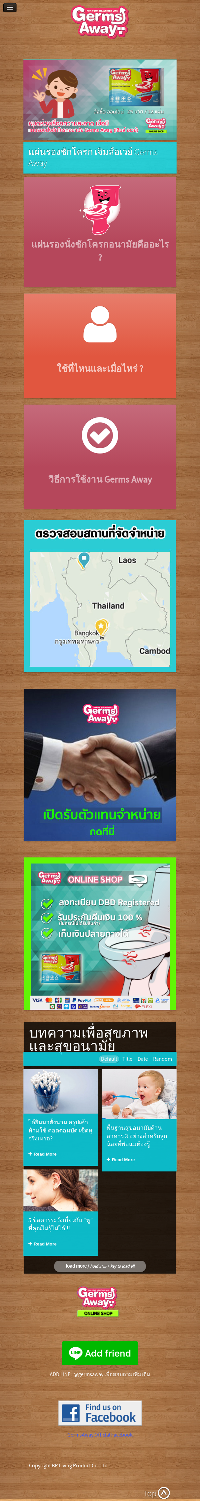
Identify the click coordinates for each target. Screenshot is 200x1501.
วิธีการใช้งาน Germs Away (100, 479)
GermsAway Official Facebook (100, 1435)
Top (150, 1494)
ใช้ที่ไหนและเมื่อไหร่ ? (100, 369)
